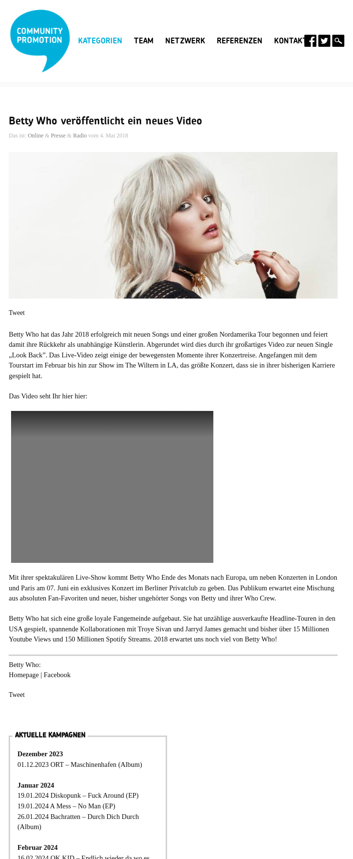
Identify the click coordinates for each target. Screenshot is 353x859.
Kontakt (290, 41)
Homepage (24, 675)
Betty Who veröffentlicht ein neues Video (105, 121)
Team (144, 41)
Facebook (57, 675)
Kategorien (100, 41)
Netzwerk (185, 41)
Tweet (17, 312)
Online (36, 135)
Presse (58, 135)
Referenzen (239, 41)
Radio (80, 135)
